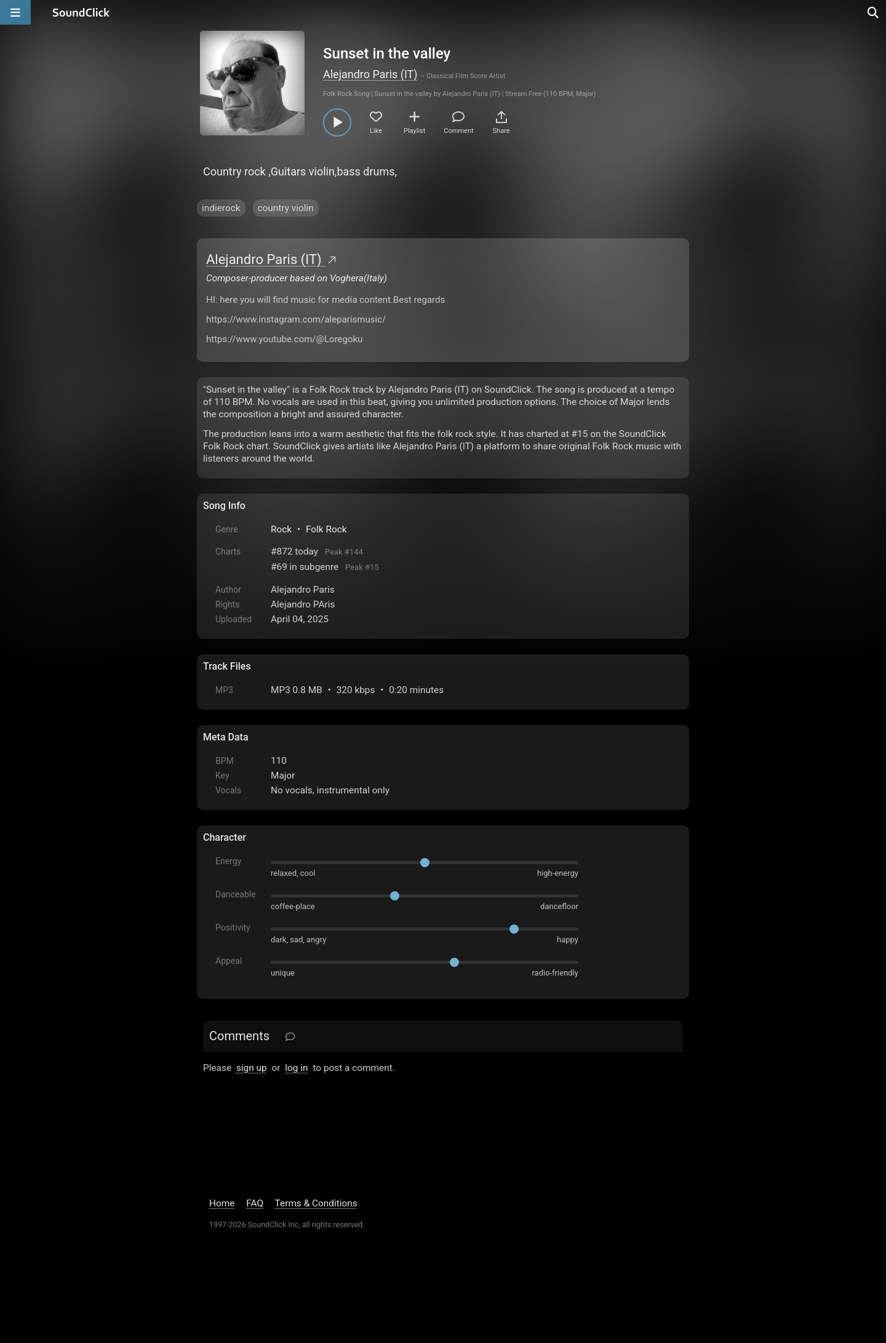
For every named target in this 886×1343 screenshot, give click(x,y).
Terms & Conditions (316, 1203)
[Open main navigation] (15, 12)
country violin (286, 208)
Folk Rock (326, 529)
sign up (251, 1067)
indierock (221, 208)
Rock (281, 529)
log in (296, 1067)
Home (221, 1203)
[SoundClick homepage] (81, 12)
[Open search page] (873, 12)
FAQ (254, 1203)
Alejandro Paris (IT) (370, 74)
